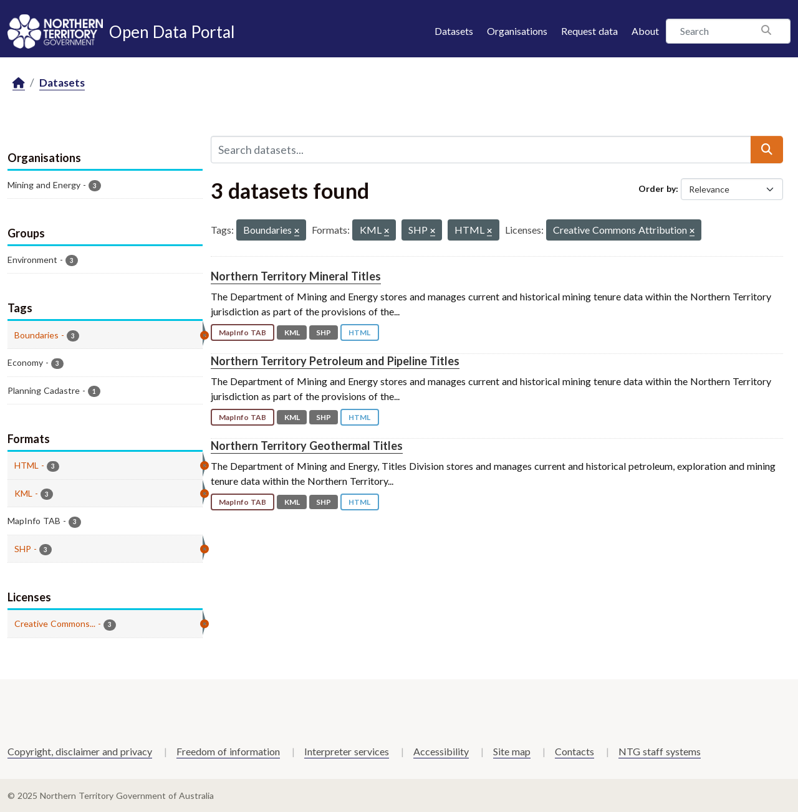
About (645, 31)
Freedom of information (228, 751)
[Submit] (767, 149)
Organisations (517, 31)
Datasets (454, 31)
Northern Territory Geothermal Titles (307, 445)
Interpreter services (346, 751)
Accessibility (441, 751)
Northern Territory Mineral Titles (296, 276)
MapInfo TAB (242, 332)
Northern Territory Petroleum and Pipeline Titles (335, 361)
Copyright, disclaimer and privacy (79, 751)
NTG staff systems (659, 751)
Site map (512, 751)
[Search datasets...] (481, 149)
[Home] (18, 83)
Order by (657, 188)
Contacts (574, 751)
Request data (589, 31)
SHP (323, 332)
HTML (359, 332)
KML (292, 332)
